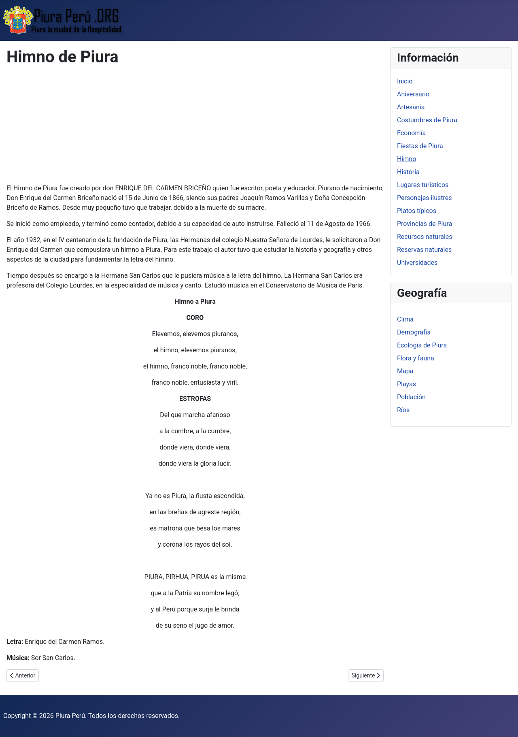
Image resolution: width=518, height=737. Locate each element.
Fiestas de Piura (420, 146)
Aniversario (413, 94)
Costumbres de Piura (427, 120)
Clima (405, 319)
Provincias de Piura (424, 224)
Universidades (417, 262)
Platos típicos (416, 211)
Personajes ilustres (424, 198)
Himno (406, 159)
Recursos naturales (424, 237)
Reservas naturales (424, 249)
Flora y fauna (415, 358)
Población (411, 397)
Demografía (414, 332)
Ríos (403, 410)
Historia (408, 172)
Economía (411, 133)
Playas (406, 384)
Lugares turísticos (422, 185)
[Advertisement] (195, 126)
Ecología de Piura (422, 345)
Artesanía (411, 107)
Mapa (405, 371)
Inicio (404, 81)
